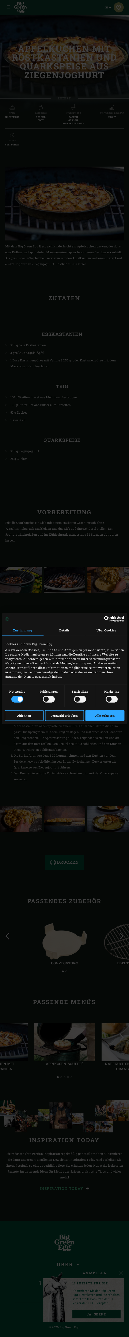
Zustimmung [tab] (22, 630)
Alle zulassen (105, 716)
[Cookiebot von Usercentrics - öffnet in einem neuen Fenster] (105, 619)
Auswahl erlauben (64, 716)
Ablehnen (24, 716)
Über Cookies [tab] (106, 630)
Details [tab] (64, 630)
